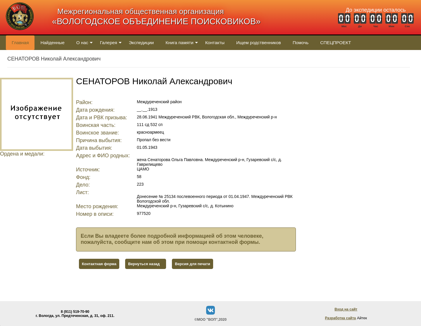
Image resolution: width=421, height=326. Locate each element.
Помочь (300, 42)
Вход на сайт (345, 309)
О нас (82, 42)
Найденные (52, 42)
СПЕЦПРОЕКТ (335, 42)
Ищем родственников (258, 42)
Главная (20, 42)
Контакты (215, 42)
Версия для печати (192, 264)
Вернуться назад (144, 264)
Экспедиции (141, 42)
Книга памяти (179, 42)
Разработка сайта (340, 318)
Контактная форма (99, 264)
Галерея (108, 42)
